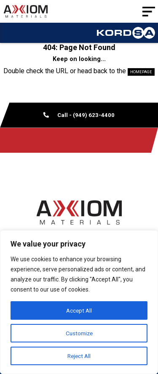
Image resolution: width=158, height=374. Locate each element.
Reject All (79, 356)
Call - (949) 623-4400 (79, 115)
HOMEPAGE (141, 71)
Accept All (79, 310)
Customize (79, 333)
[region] (79, 302)
